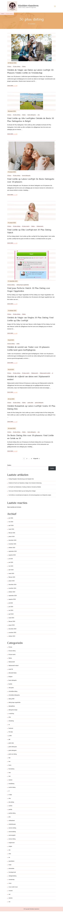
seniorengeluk (12, 837)
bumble (10, 685)
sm (9, 859)
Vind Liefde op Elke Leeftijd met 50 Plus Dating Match (30, 231)
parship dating (12, 814)
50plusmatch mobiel (45, 374)
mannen (10, 781)
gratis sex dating (13, 755)
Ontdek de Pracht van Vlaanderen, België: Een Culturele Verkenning (25, 484)
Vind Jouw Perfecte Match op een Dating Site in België (22, 492)
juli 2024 (11, 604)
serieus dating (12, 840)
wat (9, 896)
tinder (18, 344)
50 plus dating (16, 66)
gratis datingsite (39, 404)
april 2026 (11, 527)
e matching (11, 715)
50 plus (9, 66)
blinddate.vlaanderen (28, 5)
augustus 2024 (12, 601)
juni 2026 (11, 519)
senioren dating (12, 829)
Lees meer (12, 85)
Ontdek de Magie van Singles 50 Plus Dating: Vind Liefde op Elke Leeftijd (31, 320)
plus (10, 818)
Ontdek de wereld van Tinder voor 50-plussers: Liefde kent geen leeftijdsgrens (29, 349)
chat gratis (11, 689)
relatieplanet (12, 822)
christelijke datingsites (14, 696)
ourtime (10, 807)
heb (9, 759)
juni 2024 (11, 608)
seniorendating (12, 833)
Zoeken (9, 467)
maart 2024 (11, 619)
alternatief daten (13, 674)
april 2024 (11, 615)
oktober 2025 (12, 549)
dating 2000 (11, 700)
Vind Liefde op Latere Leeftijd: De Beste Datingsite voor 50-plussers (26, 181)
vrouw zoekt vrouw (13, 888)
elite (10, 719)
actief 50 (11, 671)
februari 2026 (12, 534)
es (9, 726)
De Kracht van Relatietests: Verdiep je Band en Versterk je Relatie (25, 488)
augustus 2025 (12, 556)
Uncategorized (12, 873)
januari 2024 (12, 626)
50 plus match (25, 226)
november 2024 (12, 590)
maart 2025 (11, 575)
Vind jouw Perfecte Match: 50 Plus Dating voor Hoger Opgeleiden (29, 290)
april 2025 (11, 571)
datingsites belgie (13, 711)
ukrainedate (11, 870)
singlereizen (12, 844)
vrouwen (11, 892)
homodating (11, 770)
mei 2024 (11, 612)
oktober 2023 (12, 637)
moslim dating (12, 789)
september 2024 (13, 597)
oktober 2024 (12, 593)
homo (10, 767)
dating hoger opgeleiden (23, 285)
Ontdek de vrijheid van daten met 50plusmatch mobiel (29, 379)
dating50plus (12, 707)
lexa (10, 774)
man (10, 778)
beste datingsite (32, 115)
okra (10, 800)
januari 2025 (12, 582)
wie (9, 903)
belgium (10, 678)
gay (9, 741)
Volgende (35, 460)
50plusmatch (40, 226)
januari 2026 (12, 538)
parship (10, 811)
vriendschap (11, 881)
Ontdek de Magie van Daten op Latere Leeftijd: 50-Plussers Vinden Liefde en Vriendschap (29, 71)
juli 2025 (11, 560)
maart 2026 (11, 530)
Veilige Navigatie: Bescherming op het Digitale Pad (21, 480)
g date (10, 737)
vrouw (10, 885)
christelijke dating (13, 693)
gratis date (30, 404)
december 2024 (12, 586)
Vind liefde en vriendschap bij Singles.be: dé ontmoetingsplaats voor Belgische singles (30, 496)
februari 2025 (12, 578)
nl (52, 374)
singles (10, 848)
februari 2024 (12, 623)
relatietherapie (12, 826)
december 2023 (12, 630)
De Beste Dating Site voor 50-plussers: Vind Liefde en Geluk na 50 (28, 438)
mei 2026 (11, 523)
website (10, 899)
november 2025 (12, 545)
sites (10, 855)
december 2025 (12, 542)
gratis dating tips (13, 748)
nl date (10, 796)
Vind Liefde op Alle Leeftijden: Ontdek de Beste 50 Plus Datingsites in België (30, 120)
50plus (24, 66)
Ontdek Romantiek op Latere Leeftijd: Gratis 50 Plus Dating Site (30, 409)
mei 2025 (11, 567)
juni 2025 (11, 564)
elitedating (11, 722)
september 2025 (13, 553)
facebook (11, 730)
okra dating (11, 803)
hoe (9, 763)
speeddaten (11, 862)
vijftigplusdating (12, 877)
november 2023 (12, 634)
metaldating (11, 785)
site (39, 115)
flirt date (11, 733)
